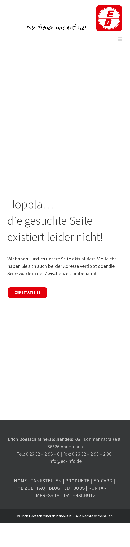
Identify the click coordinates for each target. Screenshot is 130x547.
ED (67, 488)
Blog (54, 488)
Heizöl (25, 488)
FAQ (41, 488)
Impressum (47, 495)
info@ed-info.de (65, 461)
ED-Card (102, 480)
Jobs (79, 488)
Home (20, 480)
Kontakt (98, 488)
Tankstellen (46, 480)
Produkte (77, 480)
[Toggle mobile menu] (120, 39)
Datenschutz (80, 495)
